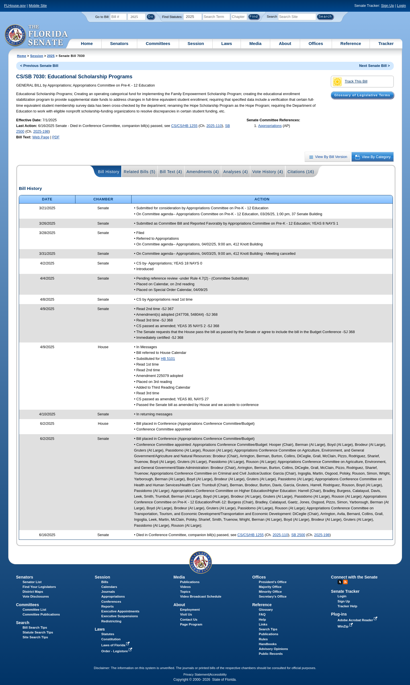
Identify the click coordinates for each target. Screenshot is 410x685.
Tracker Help (347, 606)
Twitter (340, 582)
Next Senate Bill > (374, 65)
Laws (226, 43)
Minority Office (270, 591)
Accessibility (218, 674)
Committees (158, 43)
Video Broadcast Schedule (200, 596)
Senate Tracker (345, 591)
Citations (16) (301, 171)
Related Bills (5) (139, 171)
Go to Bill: (102, 17)
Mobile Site (38, 5)
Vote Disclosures (35, 596)
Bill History (108, 171)
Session (196, 43)
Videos (185, 586)
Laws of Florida (116, 645)
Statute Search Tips (37, 632)
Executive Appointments (120, 611)
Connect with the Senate (354, 577)
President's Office (272, 582)
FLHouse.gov (15, 5)
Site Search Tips (35, 637)
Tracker (385, 43)
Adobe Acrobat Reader (358, 620)
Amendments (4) (202, 171)
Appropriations (270, 126)
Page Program (191, 624)
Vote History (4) (267, 171)
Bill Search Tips (34, 627)
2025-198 (41, 131)
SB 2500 (298, 535)
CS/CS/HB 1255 (184, 126)
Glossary (266, 609)
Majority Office (270, 586)
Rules (263, 639)
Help (262, 619)
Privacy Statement (196, 674)
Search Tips (268, 629)
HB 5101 (168, 358)
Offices (316, 43)
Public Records (271, 653)
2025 (51, 56)
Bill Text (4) (171, 171)
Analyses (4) (235, 171)
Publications (189, 582)
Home (87, 43)
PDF (56, 137)
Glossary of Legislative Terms (362, 95)
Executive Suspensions (119, 616)
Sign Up (387, 5)
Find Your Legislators (39, 586)
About (285, 43)
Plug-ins (339, 614)
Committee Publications (41, 614)
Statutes (107, 634)
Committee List (34, 609)
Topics (185, 591)
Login (401, 5)
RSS (345, 582)
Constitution (111, 639)
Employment (190, 609)
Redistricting (111, 621)
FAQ (262, 614)
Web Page (41, 137)
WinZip (346, 626)
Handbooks (268, 644)
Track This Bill (350, 81)
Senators (119, 43)
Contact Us (188, 619)
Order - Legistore (117, 651)
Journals (108, 591)
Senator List (32, 582)
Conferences (111, 601)
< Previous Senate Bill (39, 65)
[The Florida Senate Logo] (37, 35)
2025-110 (214, 126)
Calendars (109, 586)
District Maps (32, 591)
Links (263, 624)
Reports (107, 606)
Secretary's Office (272, 596)
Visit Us (186, 614)
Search (272, 16)
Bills (104, 582)
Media (255, 43)
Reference (351, 43)
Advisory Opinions (273, 649)
